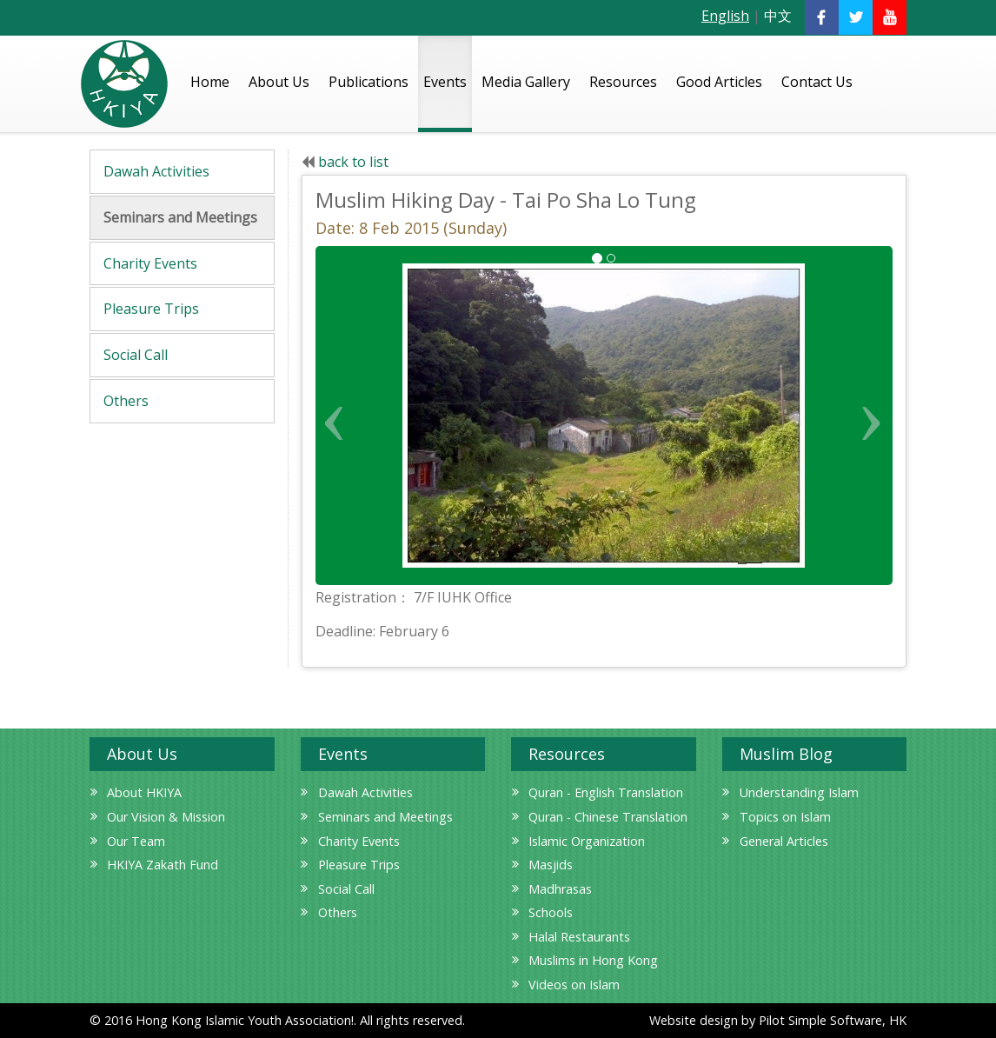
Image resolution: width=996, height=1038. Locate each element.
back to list (353, 161)
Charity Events (150, 263)
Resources (623, 81)
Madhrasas (560, 889)
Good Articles (719, 81)
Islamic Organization (586, 841)
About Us (279, 81)
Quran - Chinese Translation (607, 816)
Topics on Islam (785, 816)
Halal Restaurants (579, 936)
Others (126, 400)
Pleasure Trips (151, 308)
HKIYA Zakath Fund (162, 864)
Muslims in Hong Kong (593, 960)
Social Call (135, 354)
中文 (778, 15)
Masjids (550, 864)
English (725, 15)
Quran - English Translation (605, 792)
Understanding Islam (799, 792)
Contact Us (817, 81)
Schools (550, 912)
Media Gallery (525, 81)
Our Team (136, 841)
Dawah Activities (156, 171)
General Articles (784, 841)
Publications (368, 81)
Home (209, 81)
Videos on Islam (574, 984)
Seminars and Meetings (180, 217)
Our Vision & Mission (166, 816)
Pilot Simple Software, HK (832, 1020)
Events (445, 81)
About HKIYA (144, 792)
